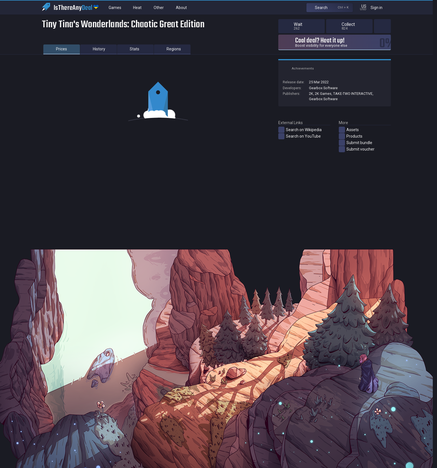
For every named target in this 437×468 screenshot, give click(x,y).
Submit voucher (357, 149)
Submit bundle (355, 143)
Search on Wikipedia (300, 130)
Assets (349, 130)
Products (350, 136)
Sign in (380, 7)
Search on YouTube (299, 136)
